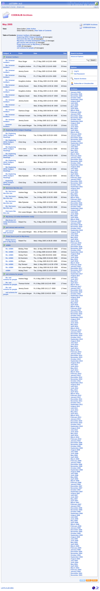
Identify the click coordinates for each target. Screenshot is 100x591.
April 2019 (74, 239)
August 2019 (75, 232)
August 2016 (75, 297)
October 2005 (76, 533)
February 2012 (76, 395)
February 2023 (76, 156)
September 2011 (77, 404)
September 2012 (77, 383)
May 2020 (74, 216)
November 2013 (76, 357)
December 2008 (76, 464)
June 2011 (74, 410)
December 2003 (76, 573)
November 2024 (76, 118)
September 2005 (77, 535)
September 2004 (77, 557)
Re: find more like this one (9, 192)
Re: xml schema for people (10, 278)
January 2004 (76, 571)
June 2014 (74, 345)
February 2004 (76, 570)
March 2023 (75, 154)
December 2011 (76, 399)
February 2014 (76, 352)
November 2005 (76, 532)
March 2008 (75, 481)
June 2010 (74, 432)
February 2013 (76, 374)
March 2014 (75, 350)
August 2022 (75, 167)
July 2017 (74, 277)
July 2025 (74, 103)
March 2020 (75, 219)
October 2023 (76, 141)
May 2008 (74, 477)
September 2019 (77, 230)
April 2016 (74, 305)
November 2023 (76, 139)
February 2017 (76, 286)
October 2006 (76, 512)
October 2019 (76, 228)
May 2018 (74, 259)
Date (35, 53)
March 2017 (75, 285)
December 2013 (76, 355)
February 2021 (76, 199)
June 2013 (74, 366)
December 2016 (76, 290)
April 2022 (74, 174)
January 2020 (76, 223)
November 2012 (76, 379)
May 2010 (74, 433)
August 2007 (75, 493)
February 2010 (76, 439)
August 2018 (75, 254)
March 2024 (75, 132)
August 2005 (75, 537)
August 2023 (75, 145)
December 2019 (76, 225)
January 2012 (76, 397)
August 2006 (75, 515)
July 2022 (74, 168)
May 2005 (74, 542)
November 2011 (76, 401)
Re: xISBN (9, 249)
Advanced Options (77, 56)
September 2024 (77, 121)
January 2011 (76, 419)
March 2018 (75, 263)
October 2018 (76, 250)
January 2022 (76, 179)
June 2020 (74, 214)
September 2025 (77, 99)
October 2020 (76, 207)
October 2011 (76, 403)
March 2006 (75, 524)
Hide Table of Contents (43, 31)
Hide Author (31, 29)
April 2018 (74, 261)
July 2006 (74, 517)
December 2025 (76, 94)
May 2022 (74, 172)
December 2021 (76, 181)
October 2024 (76, 119)
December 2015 (76, 312)
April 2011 (74, 414)
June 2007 (74, 497)
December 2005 (76, 530)
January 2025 (76, 114)
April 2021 (74, 196)
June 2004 (74, 562)
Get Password (79, 74)
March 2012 (75, 394)
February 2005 (76, 548)
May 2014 (74, 346)
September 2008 (77, 470)
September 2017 (77, 274)
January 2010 (76, 441)
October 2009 (76, 446)
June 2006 (74, 519)
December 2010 (76, 421)
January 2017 (76, 288)
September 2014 (77, 339)
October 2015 (76, 316)
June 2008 (74, 475)
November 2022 (76, 161)
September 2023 (77, 143)
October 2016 (76, 294)
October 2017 (76, 272)
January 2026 (76, 92)
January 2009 (76, 463)
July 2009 (74, 452)
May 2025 (74, 107)
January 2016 (76, 310)
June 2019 (74, 236)
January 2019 (76, 245)
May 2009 (74, 455)
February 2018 (76, 265)
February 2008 (76, 483)
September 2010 (77, 426)
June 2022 (74, 170)
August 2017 (75, 276)
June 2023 (74, 149)
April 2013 (74, 370)
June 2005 (74, 541)
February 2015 (76, 330)
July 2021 (74, 190)
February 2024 (76, 134)
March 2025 (75, 110)
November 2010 (76, 423)
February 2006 (76, 526)
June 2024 (74, 127)
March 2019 (75, 241)
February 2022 (76, 178)
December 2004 (76, 551)
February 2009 (76, 461)
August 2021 (75, 188)
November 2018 (76, 248)
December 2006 (76, 508)
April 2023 (74, 152)
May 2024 (74, 129)
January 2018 (76, 266)
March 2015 (75, 328)
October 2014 (76, 337)
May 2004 (74, 564)
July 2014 (74, 343)
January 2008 (76, 484)
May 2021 (74, 194)
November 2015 (76, 314)
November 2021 (76, 183)
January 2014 (76, 354)
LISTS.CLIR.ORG (7, 588)
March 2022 (75, 176)
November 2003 (76, 575)
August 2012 (75, 384)
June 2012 (74, 388)
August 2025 (75, 101)
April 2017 (74, 283)
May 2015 (74, 325)
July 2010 (74, 430)
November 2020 (76, 205)
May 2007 (74, 499)
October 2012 (76, 381)
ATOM (82, 580)
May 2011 (74, 412)
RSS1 (89, 580)
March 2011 (75, 415)
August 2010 (75, 428)
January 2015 (76, 332)
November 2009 (76, 444)
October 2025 (76, 98)
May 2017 (74, 281)
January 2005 (76, 550)
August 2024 (75, 123)
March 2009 (75, 459)
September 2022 (77, 165)
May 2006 (74, 521)
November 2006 (76, 510)
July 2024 (74, 125)
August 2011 (75, 406)
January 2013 (76, 375)
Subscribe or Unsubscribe (83, 83)
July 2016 (74, 299)
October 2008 (76, 468)
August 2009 (75, 450)
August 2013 (75, 363)
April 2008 (74, 479)
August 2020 (75, 210)
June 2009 (74, 453)
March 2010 (75, 437)
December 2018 (76, 247)
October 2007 (76, 490)
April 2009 (74, 457)
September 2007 (77, 492)
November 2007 (76, 488)
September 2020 (77, 208)
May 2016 (74, 303)
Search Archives (77, 53)
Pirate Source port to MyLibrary (28, 44)
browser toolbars (23, 35)
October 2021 (76, 185)
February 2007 (76, 504)
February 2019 (76, 243)
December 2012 (76, 377)
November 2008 (76, 466)
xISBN (19, 46)
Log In (76, 71)
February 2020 (76, 221)
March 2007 (75, 502)
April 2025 (74, 109)
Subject (6, 53)
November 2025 (76, 96)
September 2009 (77, 448)
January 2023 (76, 158)
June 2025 (74, 105)
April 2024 (74, 130)
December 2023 (76, 138)
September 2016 (77, 296)
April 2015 (74, 326)
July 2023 (74, 147)
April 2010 (74, 435)
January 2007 (76, 506)
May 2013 (74, 368)
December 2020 (76, 203)
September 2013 (77, 361)
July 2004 (74, 561)
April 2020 (74, 217)
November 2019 (76, 227)
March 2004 (75, 568)
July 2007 (74, 495)
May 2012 (74, 390)
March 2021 (75, 198)
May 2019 (74, 237)
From (20, 53)
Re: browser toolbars (9, 61)
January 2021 (76, 201)
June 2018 (74, 257)
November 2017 (76, 270)
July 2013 (74, 365)
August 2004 (75, 559)
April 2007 (74, 501)
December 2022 (76, 159)
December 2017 (76, 268)
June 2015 (74, 323)
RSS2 (95, 580)
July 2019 (74, 234)
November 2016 (76, 292)
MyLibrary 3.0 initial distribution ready (31, 41)
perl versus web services (26, 42)
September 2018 (77, 252)
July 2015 (74, 321)
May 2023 (74, 150)
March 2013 (75, 372)
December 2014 (76, 334)
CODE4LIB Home (89, 27)
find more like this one (25, 39)
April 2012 (74, 392)
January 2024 (76, 136)
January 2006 (76, 528)
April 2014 (74, 348)
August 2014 (75, 341)
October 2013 (76, 359)
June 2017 (74, 279)
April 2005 (74, 544)
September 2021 (77, 187)
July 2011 (74, 408)
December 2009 (76, 443)
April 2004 (74, 566)
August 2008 (75, 472)
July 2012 (74, 386)
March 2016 (75, 306)
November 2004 (76, 553)
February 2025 (76, 112)
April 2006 (74, 522)
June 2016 (74, 301)
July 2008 (74, 473)
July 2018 (74, 256)
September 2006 (77, 513)
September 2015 (77, 317)
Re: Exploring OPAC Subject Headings (9, 135)
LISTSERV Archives (90, 25)
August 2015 (75, 319)
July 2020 (74, 212)
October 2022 (76, 163)
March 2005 (75, 546)
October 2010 (76, 424)
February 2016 (76, 308)
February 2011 (76, 417)
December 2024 (76, 116)
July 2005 (74, 539)
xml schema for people (25, 48)
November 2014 (76, 335)
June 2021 (74, 192)
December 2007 (76, 486)
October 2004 (76, 555)
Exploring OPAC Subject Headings (29, 37)
